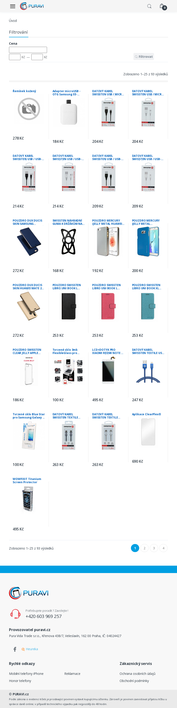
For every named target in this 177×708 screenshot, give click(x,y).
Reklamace (72, 673)
